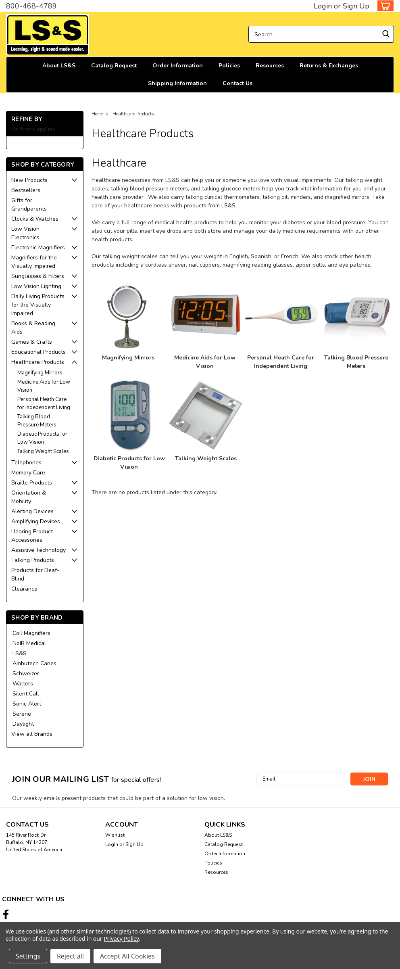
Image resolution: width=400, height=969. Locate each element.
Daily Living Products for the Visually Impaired (38, 304)
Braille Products (31, 483)
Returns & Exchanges (329, 65)
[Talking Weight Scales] (206, 415)
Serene (21, 714)
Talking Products (32, 560)
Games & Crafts (31, 342)
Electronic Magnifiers (38, 247)
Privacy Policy (121, 938)
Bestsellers (25, 190)
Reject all (70, 956)
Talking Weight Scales (43, 451)
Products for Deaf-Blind (35, 574)
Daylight (23, 724)
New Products (29, 180)
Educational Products (38, 352)
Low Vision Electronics (25, 233)
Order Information (177, 65)
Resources (270, 65)
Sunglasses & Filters (37, 276)
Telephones (26, 462)
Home (97, 114)
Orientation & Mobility (28, 497)
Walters (22, 683)
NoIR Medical (29, 643)
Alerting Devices (32, 511)
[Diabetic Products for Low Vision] (130, 415)
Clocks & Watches (34, 219)
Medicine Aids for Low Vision (43, 386)
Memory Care (28, 472)
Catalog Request (114, 65)
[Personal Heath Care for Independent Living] (282, 314)
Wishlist (115, 835)
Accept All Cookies (127, 956)
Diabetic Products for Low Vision (42, 438)
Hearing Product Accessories (32, 536)
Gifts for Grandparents (29, 204)
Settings (28, 956)
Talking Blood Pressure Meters (36, 420)
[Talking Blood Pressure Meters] (357, 314)
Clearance (24, 589)
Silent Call (25, 694)
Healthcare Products (37, 362)
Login (323, 6)
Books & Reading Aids (33, 328)
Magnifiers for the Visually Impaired (34, 262)
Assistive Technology (38, 550)
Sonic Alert (26, 704)
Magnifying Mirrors (39, 372)
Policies (229, 65)
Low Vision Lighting (36, 286)
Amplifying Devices (35, 521)
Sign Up (356, 6)
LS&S (19, 653)
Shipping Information (177, 83)
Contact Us (237, 83)
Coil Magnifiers (31, 633)
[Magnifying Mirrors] (128, 314)
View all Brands (31, 734)
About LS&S (58, 65)
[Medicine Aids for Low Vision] (206, 314)
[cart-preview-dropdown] (383, 5)
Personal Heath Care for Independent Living (43, 403)
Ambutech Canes (34, 663)
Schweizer (25, 673)
